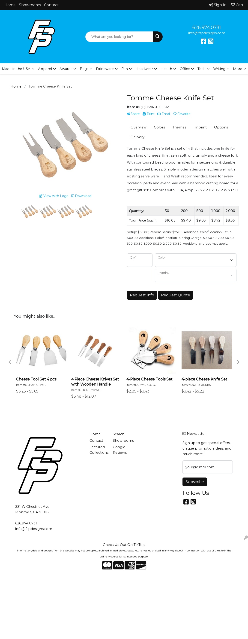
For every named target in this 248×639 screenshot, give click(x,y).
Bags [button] (84, 69)
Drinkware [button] (105, 69)
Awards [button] (66, 69)
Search (118, 434)
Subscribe (194, 482)
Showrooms (30, 5)
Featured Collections (98, 450)
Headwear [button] (144, 69)
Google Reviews (120, 450)
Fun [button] (124, 69)
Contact (51, 5)
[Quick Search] (119, 36)
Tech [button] (201, 69)
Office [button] (185, 69)
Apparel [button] (45, 69)
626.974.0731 (206, 27)
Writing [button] (219, 69)
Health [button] (166, 69)
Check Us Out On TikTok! (124, 545)
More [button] (237, 69)
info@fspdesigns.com (206, 33)
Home (10, 5)
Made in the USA (16, 69)
